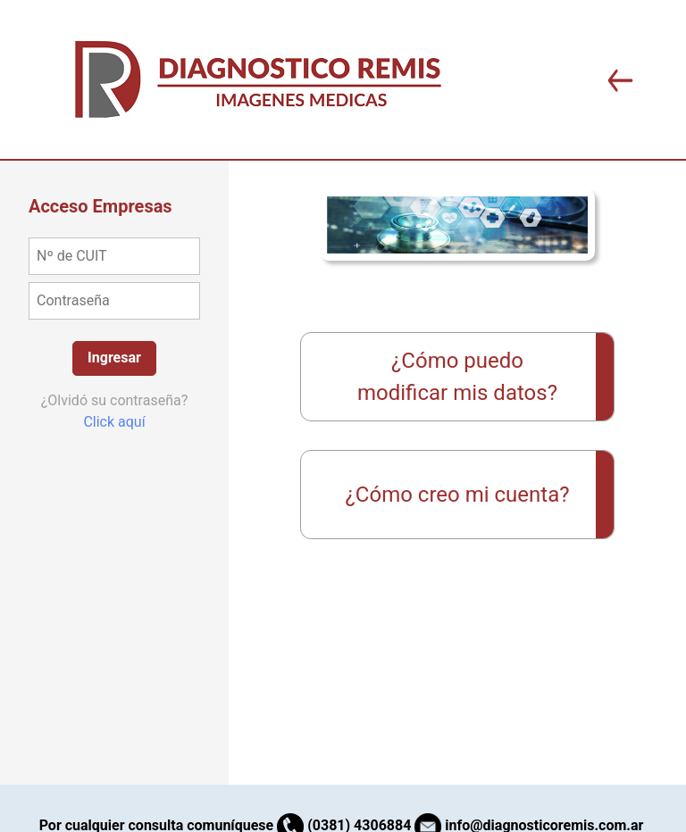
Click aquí (114, 421)
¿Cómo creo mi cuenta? (457, 494)
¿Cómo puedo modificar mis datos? (457, 376)
